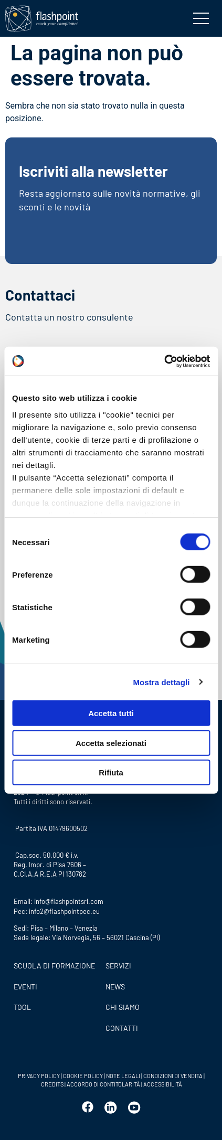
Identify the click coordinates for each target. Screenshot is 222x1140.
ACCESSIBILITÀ (162, 1084)
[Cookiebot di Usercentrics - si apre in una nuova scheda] (164, 361)
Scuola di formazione (54, 965)
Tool (22, 1007)
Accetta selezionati (111, 742)
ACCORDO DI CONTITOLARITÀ (104, 1084)
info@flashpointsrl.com (68, 901)
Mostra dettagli (161, 681)
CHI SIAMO (122, 1007)
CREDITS (53, 1084)
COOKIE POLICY (83, 1075)
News (115, 986)
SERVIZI (118, 965)
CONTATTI (121, 1028)
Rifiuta (111, 772)
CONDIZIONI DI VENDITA (173, 1075)
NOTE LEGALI (123, 1075)
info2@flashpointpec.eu (64, 911)
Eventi (25, 986)
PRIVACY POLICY (39, 1075)
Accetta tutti (111, 713)
